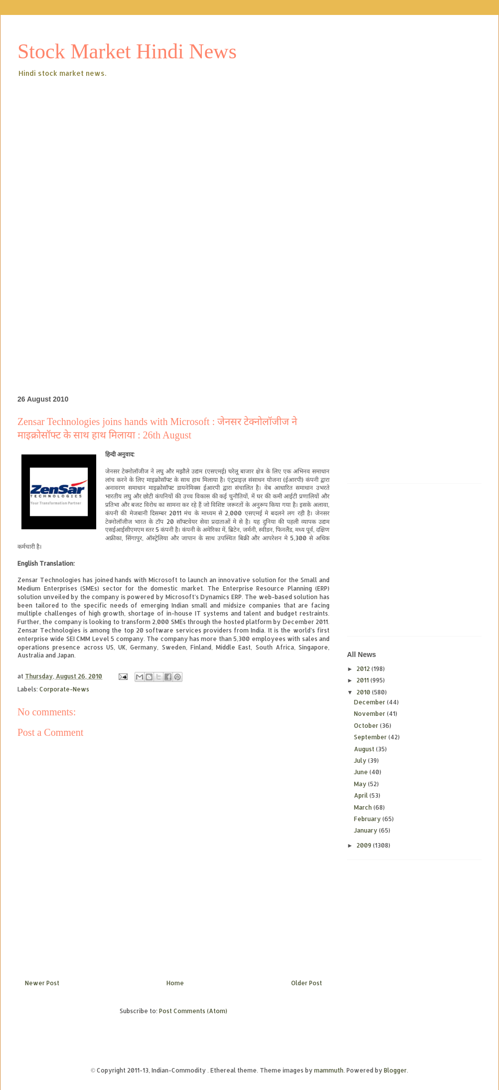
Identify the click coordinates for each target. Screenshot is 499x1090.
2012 (363, 668)
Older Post (306, 983)
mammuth (328, 1070)
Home (175, 983)
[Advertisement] (181, 154)
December (370, 702)
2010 (364, 692)
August (365, 749)
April (361, 795)
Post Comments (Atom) (193, 1011)
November (370, 713)
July (361, 760)
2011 (363, 680)
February (368, 819)
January (366, 830)
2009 (364, 845)
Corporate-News (64, 689)
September (371, 737)
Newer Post (42, 983)
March (363, 807)
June (361, 772)
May (361, 784)
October (367, 725)
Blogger (395, 1070)
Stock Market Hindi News (127, 51)
